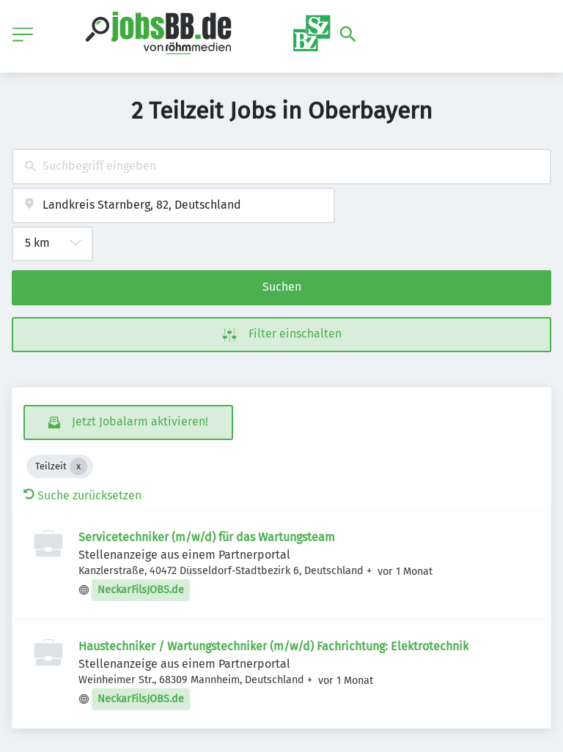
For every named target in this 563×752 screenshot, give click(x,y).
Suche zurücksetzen (82, 495)
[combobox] (281, 167)
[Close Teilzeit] (78, 466)
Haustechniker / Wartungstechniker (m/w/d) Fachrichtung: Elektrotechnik (273, 646)
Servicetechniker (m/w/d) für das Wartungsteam (206, 537)
